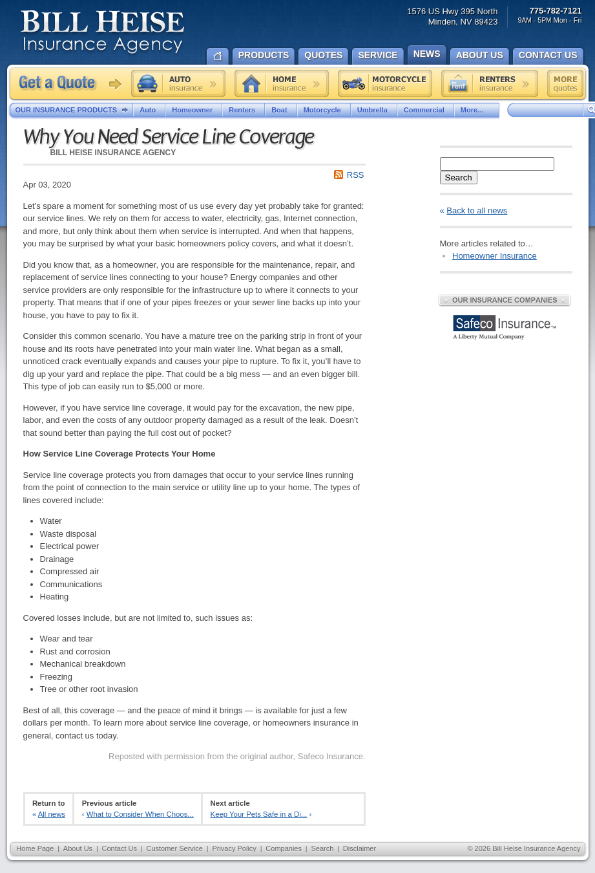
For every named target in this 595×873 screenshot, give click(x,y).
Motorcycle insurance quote (385, 83)
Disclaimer (359, 848)
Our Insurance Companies (504, 300)
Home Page (35, 848)
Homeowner (193, 109)
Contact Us (119, 848)
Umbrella (374, 109)
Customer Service (174, 848)
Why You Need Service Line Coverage (168, 137)
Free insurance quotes (565, 83)
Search (458, 177)
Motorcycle (324, 109)
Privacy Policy (234, 848)
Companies (284, 848)
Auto (149, 109)
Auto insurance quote (178, 83)
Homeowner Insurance (494, 256)
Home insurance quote (282, 83)
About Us (77, 848)
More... (476, 109)
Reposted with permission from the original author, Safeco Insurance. (237, 756)
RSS (355, 175)
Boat (281, 109)
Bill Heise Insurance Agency (102, 33)
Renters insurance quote (489, 83)
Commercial (425, 109)
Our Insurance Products (75, 111)
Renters (243, 109)
